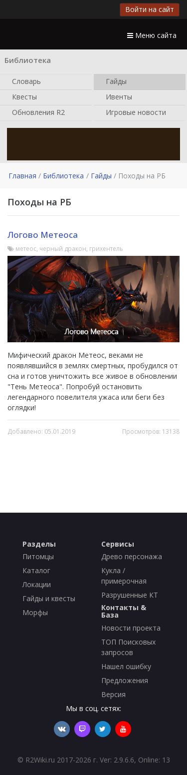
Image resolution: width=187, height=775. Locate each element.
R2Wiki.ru (40, 760)
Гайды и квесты (48, 598)
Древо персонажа (131, 556)
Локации (36, 584)
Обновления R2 (36, 112)
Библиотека (63, 175)
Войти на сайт (149, 9)
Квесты (22, 97)
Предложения (124, 680)
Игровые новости (134, 112)
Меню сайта (152, 35)
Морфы (35, 612)
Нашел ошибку (126, 666)
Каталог (36, 570)
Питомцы (38, 556)
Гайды (114, 81)
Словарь (24, 81)
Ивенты (117, 97)
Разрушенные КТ (129, 595)
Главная (22, 175)
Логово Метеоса (42, 234)
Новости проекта (131, 628)
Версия (113, 694)
